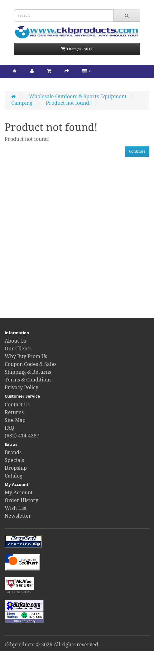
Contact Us (17, 405)
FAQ (9, 428)
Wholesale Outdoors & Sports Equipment (78, 96)
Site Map (15, 420)
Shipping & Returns (28, 372)
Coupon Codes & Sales (30, 364)
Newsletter (18, 516)
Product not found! (68, 103)
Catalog (13, 476)
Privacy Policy (21, 387)
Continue (137, 151)
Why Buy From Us (26, 356)
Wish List (16, 508)
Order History (21, 500)
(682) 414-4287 (22, 436)
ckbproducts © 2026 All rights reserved (51, 645)
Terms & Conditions (28, 380)
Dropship (16, 468)
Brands (13, 452)
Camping (21, 103)
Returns (14, 412)
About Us (15, 341)
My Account (19, 493)
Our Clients (18, 349)
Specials (14, 460)
